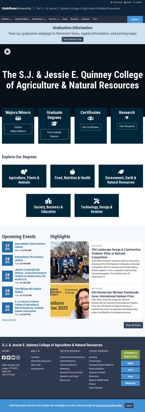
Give (130, 376)
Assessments (37, 368)
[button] (7, 51)
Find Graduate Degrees (54, 134)
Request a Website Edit (130, 354)
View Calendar (95, 388)
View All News (133, 325)
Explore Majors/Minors (18, 129)
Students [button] (7, 19)
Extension (85, 19)
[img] (7, 51)
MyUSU (127, 2)
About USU (36, 365)
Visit (130, 369)
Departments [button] (39, 19)
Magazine (130, 383)
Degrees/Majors (22, 19)
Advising (93, 357)
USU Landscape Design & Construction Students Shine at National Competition (116, 253)
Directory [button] (54, 19)
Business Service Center (71, 372)
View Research (127, 126)
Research (74, 19)
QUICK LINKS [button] (116, 2)
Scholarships (95, 361)
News (65, 19)
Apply (130, 363)
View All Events (9, 320)
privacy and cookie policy (109, 405)
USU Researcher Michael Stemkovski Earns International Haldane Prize (115, 294)
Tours (95, 19)
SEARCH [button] (138, 2)
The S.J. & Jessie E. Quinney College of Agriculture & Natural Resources (78, 8)
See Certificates (90, 127)
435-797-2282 (8, 374)
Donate (135, 19)
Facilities (35, 357)
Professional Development (72, 357)
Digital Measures (68, 361)
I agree (129, 405)
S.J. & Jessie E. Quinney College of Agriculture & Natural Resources (52, 345)
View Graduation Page (72, 39)
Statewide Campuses (41, 361)
